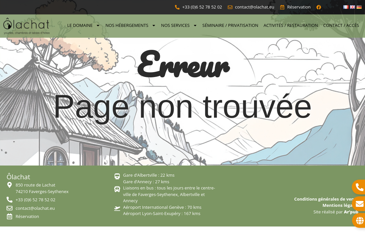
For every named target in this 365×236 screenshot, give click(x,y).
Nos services (179, 25)
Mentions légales (340, 205)
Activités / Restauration (291, 25)
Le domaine (83, 25)
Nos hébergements (130, 25)
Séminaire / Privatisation (230, 25)
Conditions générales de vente (326, 199)
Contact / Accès (341, 25)
